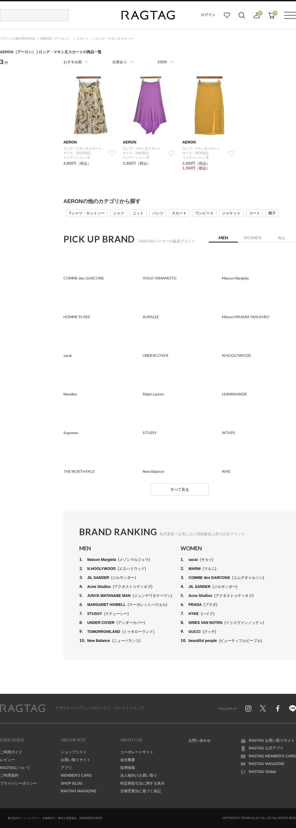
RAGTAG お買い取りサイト (272, 740)
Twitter (263, 708)
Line (292, 708)
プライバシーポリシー (18, 783)
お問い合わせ (199, 740)
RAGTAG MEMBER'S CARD (272, 756)
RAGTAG (22, 708)
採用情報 (127, 768)
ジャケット (231, 213)
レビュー (7, 760)
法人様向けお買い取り (138, 775)
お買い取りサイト (75, 760)
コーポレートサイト (137, 752)
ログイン (208, 14)
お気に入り (227, 15)
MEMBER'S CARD (76, 775)
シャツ (118, 213)
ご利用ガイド (11, 752)
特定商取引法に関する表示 (142, 783)
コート (254, 213)
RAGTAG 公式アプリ (266, 748)
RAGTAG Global (262, 772)
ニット (138, 213)
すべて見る (179, 489)
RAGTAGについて (15, 768)
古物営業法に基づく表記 (140, 791)
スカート (179, 213)
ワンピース (204, 213)
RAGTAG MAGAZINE (78, 791)
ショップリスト (74, 752)
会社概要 (127, 760)
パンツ (157, 213)
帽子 (272, 213)
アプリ (66, 768)
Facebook (277, 708)
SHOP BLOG (71, 783)
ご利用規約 (9, 775)
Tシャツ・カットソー (87, 213)
